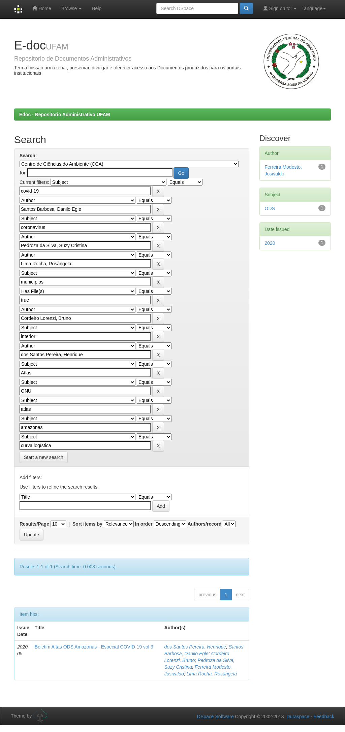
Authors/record (204, 524)
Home (41, 8)
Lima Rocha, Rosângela (212, 673)
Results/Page (34, 524)
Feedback (324, 716)
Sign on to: (279, 8)
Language (314, 8)
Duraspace (297, 716)
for (23, 172)
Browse (71, 8)
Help (96, 8)
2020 (270, 243)
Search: (28, 155)
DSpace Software (215, 716)
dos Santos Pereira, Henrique (195, 647)
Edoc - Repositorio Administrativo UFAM (64, 114)
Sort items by (87, 524)
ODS (270, 208)
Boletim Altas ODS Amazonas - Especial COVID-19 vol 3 (94, 647)
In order (144, 524)
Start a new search (43, 457)
